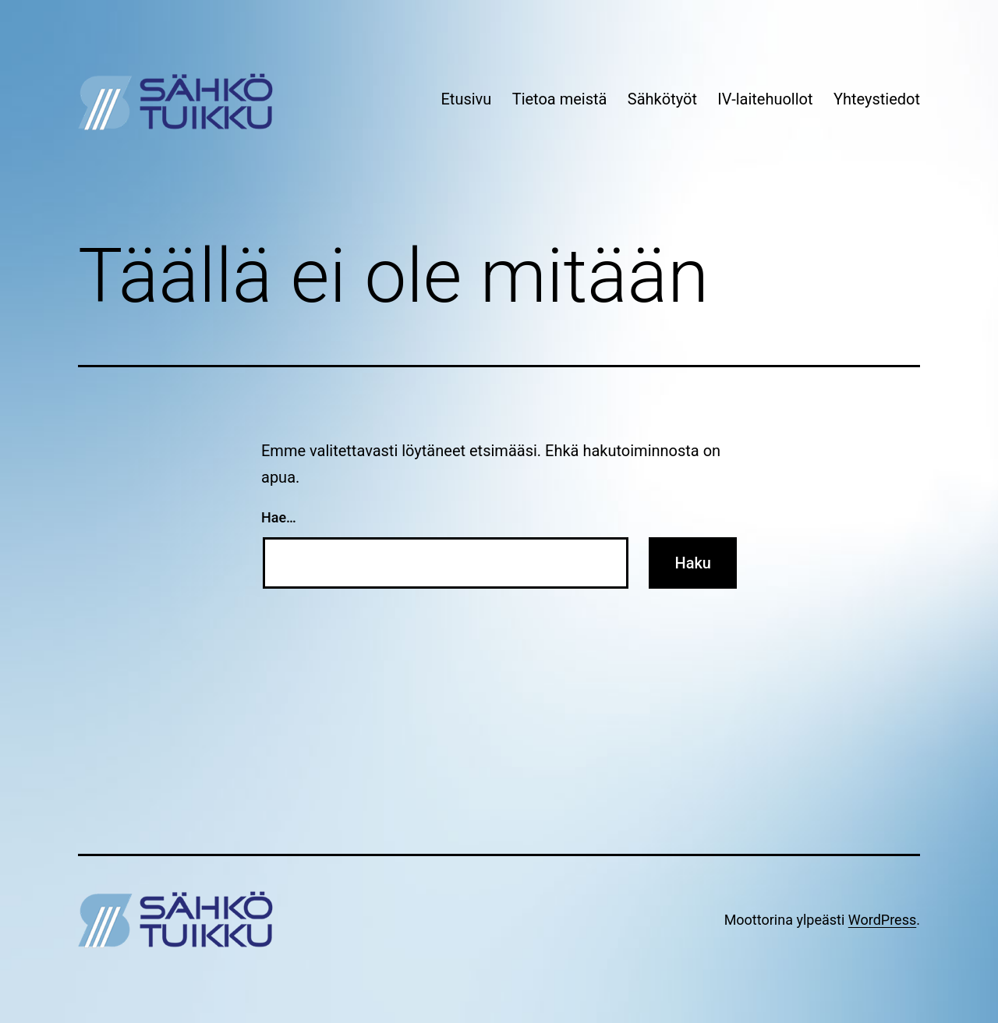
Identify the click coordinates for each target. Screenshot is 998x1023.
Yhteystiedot (876, 99)
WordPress (882, 919)
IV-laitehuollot (764, 99)
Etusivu (466, 99)
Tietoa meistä (559, 99)
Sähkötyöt (662, 99)
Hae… (278, 517)
